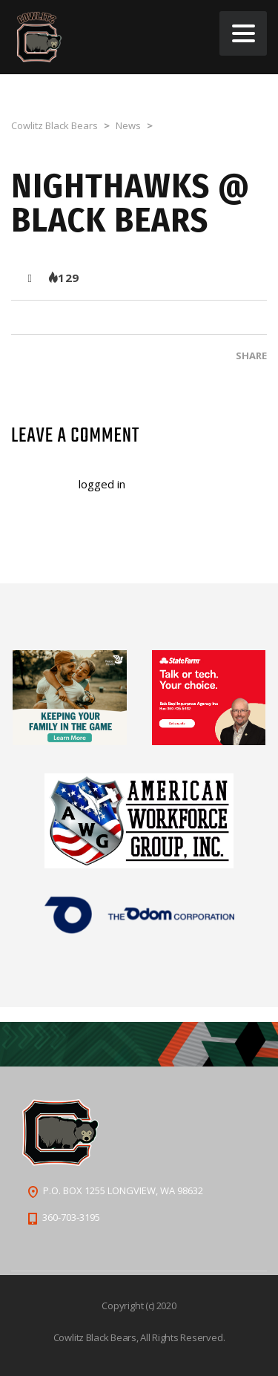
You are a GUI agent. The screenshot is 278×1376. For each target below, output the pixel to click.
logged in (102, 483)
